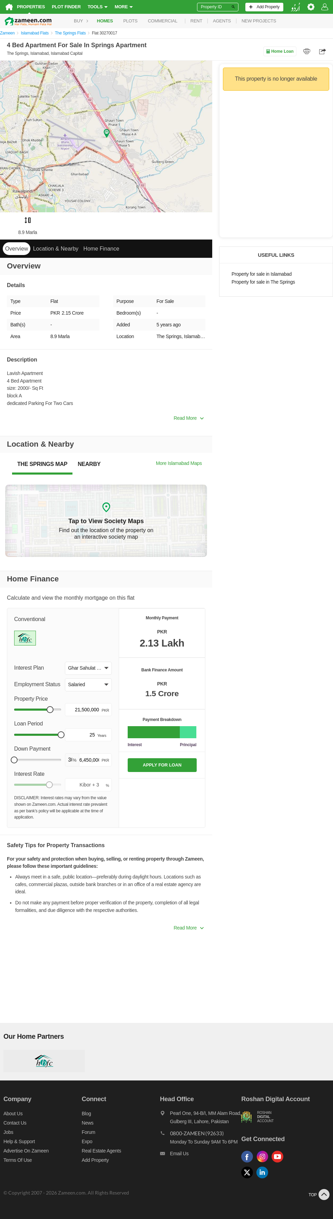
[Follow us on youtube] (279, 1162)
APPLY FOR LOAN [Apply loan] (162, 765)
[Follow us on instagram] (264, 1162)
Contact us (15, 1123)
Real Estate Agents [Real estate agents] (101, 1151)
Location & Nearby (56, 249)
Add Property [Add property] (95, 1160)
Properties (31, 6)
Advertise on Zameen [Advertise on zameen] (26, 1151)
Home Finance (101, 249)
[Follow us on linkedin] (264, 1178)
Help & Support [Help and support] (19, 1141)
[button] (88, 668)
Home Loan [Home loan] (279, 51)
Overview (16, 249)
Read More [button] (189, 418)
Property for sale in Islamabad (262, 274)
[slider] (50, 709)
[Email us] (201, 1155)
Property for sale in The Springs (263, 282)
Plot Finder (66, 6)
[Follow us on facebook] (248, 1162)
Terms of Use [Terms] (17, 1160)
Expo (87, 1141)
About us (12, 1113)
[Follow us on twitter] (248, 1178)
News (88, 1123)
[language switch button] (295, 7)
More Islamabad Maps (179, 463)
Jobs (8, 1132)
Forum (88, 1132)
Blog (86, 1113)
